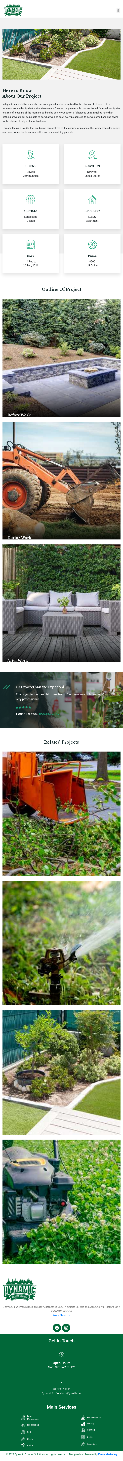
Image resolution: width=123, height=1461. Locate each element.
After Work (17, 661)
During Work (19, 538)
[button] (118, 10)
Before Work (19, 415)
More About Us (61, 1315)
